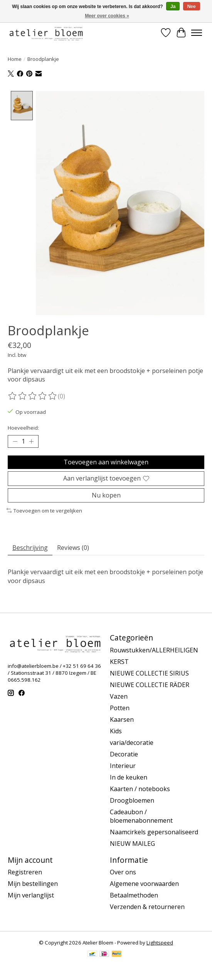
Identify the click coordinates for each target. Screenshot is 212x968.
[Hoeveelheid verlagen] (15, 441)
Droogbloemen (132, 800)
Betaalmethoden (134, 895)
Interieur (123, 765)
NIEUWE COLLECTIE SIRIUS (149, 673)
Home (15, 58)
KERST (119, 661)
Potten (120, 707)
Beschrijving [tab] (30, 547)
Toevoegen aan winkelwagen (106, 461)
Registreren (25, 872)
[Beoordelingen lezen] (33, 395)
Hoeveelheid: (23, 427)
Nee (191, 6)
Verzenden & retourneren (147, 906)
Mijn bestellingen (33, 883)
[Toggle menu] (196, 32)
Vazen (119, 696)
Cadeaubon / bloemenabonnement (141, 815)
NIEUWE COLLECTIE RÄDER (149, 684)
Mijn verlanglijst (31, 895)
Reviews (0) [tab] (73, 547)
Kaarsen (122, 719)
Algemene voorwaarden (144, 883)
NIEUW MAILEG (132, 843)
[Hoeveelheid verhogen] (31, 441)
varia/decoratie (131, 742)
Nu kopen (106, 495)
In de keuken (128, 777)
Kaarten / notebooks (140, 788)
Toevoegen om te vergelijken (44, 510)
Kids (116, 730)
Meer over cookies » (107, 15)
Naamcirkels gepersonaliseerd (154, 831)
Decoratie (124, 754)
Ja (172, 6)
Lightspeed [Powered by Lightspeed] (159, 942)
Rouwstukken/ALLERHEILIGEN (154, 649)
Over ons (123, 872)
